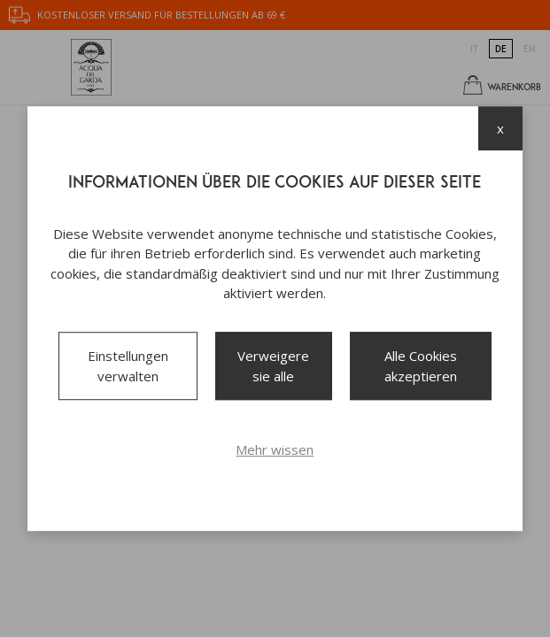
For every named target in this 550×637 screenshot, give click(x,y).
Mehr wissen (275, 449)
